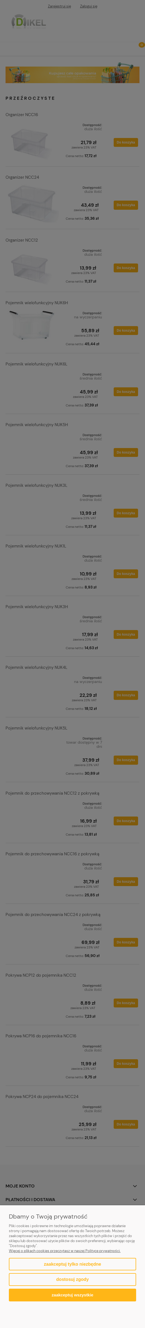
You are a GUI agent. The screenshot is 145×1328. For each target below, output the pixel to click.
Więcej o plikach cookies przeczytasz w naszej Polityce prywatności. (65, 1250)
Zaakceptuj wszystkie (72, 1295)
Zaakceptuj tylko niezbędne (72, 1264)
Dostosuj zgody (72, 1279)
